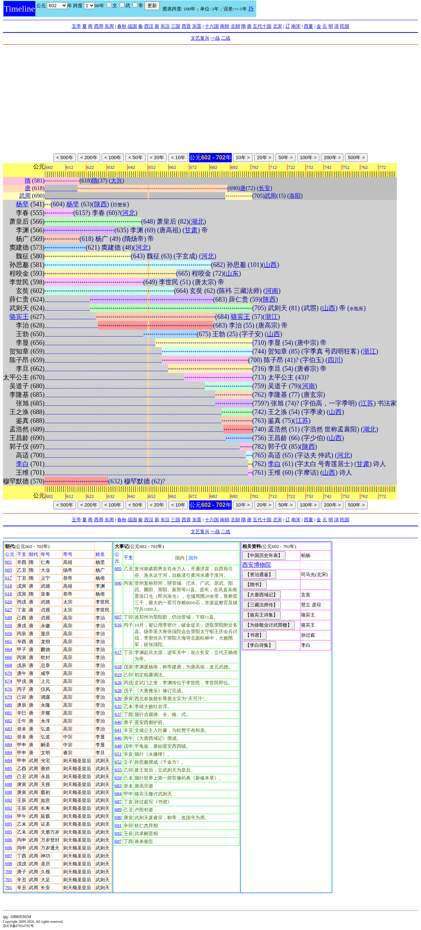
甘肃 (191, 230)
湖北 (197, 221)
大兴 (116, 180)
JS (251, 8)
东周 (109, 26)
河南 (271, 290)
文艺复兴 (200, 38)
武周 (25, 196)
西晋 (186, 26)
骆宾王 (19, 316)
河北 (128, 212)
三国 (175, 26)
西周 (98, 26)
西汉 (149, 26)
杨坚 (22, 204)
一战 (215, 38)
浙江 (271, 316)
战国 (132, 26)
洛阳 (295, 196)
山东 (232, 273)
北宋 (277, 26)
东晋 (196, 26)
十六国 (212, 26)
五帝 (76, 26)
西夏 (308, 26)
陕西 (100, 204)
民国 (344, 26)
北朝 (235, 26)
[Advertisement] (210, 98)
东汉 (165, 26)
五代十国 (262, 26)
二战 (225, 38)
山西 (270, 264)
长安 (264, 188)
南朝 (224, 26)
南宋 (296, 26)
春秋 (122, 26)
